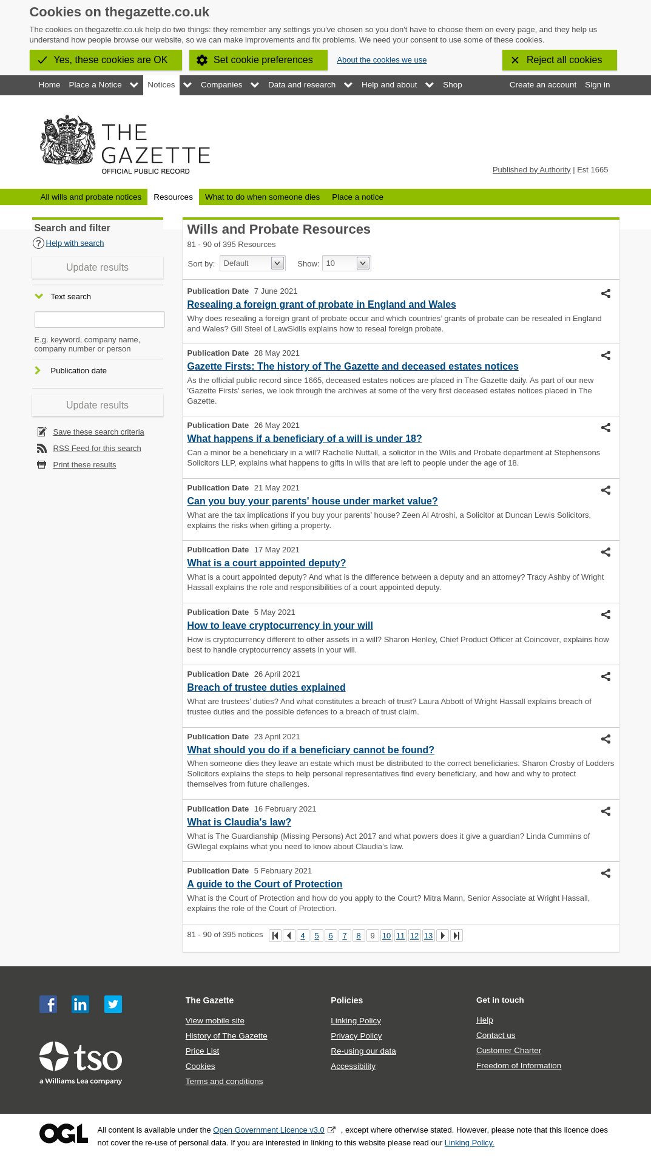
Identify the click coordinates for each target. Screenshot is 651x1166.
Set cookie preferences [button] (263, 60)
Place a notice (357, 197)
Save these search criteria (98, 431)
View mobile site (215, 1020)
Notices (161, 84)
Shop (452, 84)
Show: (308, 263)
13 (428, 935)
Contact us (496, 1035)
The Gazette (210, 1000)
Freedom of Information (518, 1065)
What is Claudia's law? (239, 822)
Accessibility (353, 1066)
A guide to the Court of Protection (265, 884)
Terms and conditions (224, 1081)
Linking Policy (356, 1020)
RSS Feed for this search (97, 448)
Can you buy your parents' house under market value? (312, 501)
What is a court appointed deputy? (266, 563)
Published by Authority (532, 169)
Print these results (84, 464)
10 (386, 935)
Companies (221, 84)
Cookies (200, 1066)
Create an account (543, 84)
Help (484, 1020)
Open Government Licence (63, 1134)
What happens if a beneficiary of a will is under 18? (304, 438)
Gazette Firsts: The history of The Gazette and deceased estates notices (353, 366)
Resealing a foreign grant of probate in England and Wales (321, 304)
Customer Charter (508, 1050)
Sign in (597, 84)
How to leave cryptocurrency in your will (280, 625)
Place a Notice (95, 84)
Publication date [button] (79, 370)
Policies (347, 1000)
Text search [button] (71, 297)
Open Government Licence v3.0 (269, 1129)
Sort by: (201, 263)
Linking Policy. (469, 1142)
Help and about (389, 84)
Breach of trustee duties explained (266, 687)
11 (400, 935)
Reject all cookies (564, 60)
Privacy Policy (356, 1035)
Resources (173, 197)
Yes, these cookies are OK (111, 60)
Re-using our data (363, 1051)
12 (414, 935)
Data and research (302, 84)
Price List (203, 1051)
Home (50, 84)
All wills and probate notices (91, 197)
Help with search (68, 243)
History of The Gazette (227, 1035)
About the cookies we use (382, 59)
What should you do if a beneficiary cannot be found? (311, 750)
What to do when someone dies (262, 197)
